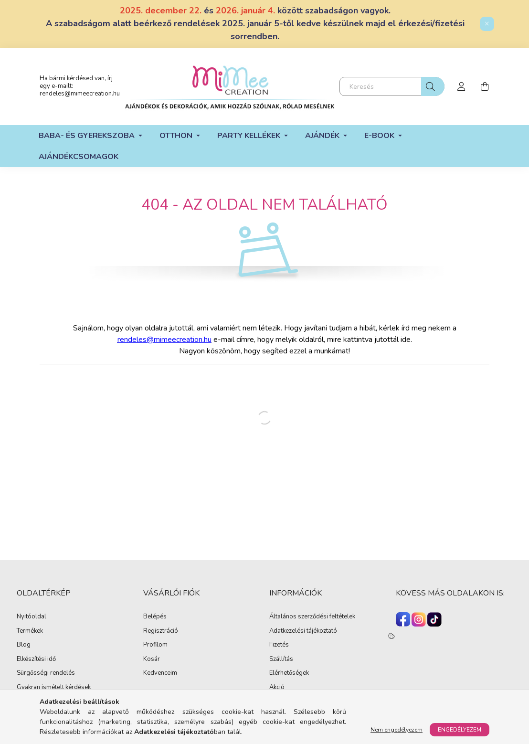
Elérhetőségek (289, 673)
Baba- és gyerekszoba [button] (88, 135)
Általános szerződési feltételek (312, 617)
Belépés (155, 617)
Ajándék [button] (323, 135)
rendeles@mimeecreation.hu (80, 93)
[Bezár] (487, 24)
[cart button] (484, 86)
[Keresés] (391, 86)
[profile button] (461, 86)
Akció (277, 687)
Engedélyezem (459, 729)
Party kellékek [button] (249, 135)
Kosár (151, 659)
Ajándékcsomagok (78, 156)
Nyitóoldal (31, 617)
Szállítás (281, 659)
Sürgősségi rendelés (46, 673)
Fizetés (279, 645)
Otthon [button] (176, 135)
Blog (24, 645)
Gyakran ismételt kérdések (54, 687)
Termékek (30, 631)
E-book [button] (380, 135)
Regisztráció (160, 631)
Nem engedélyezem (396, 729)
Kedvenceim (160, 673)
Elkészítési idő (36, 659)
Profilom (155, 645)
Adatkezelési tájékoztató (303, 631)
